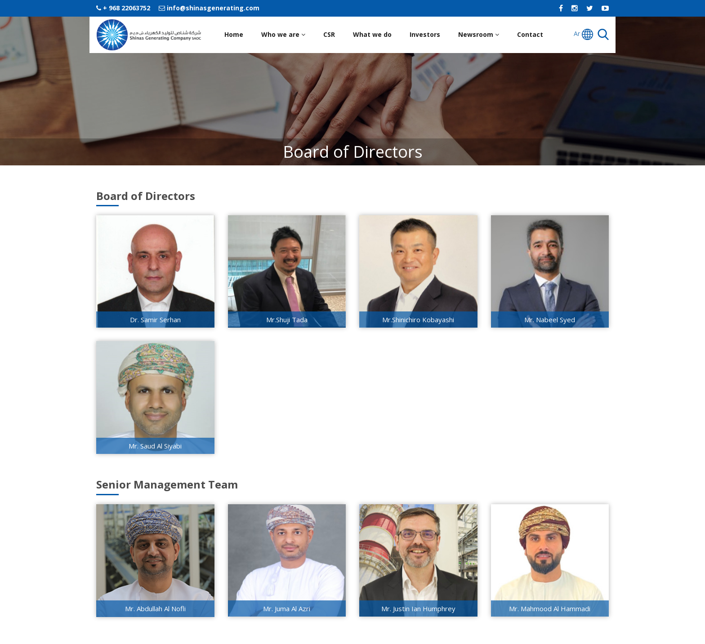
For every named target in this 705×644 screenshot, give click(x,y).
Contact (530, 34)
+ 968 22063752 (123, 8)
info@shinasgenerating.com (209, 8)
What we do (372, 34)
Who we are (283, 34)
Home (233, 34)
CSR (329, 34)
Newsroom (478, 34)
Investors (425, 34)
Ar (583, 34)
